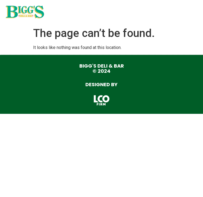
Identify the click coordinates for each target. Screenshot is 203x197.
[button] (191, 12)
